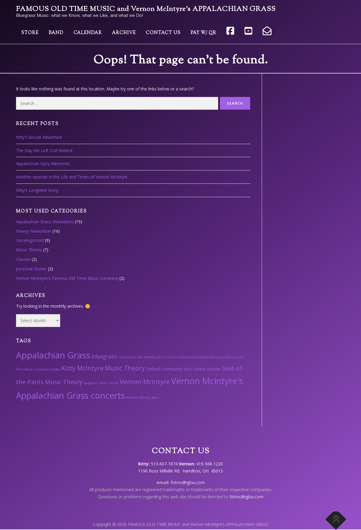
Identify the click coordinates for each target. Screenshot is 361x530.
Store (30, 33)
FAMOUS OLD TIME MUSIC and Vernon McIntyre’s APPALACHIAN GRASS (146, 9)
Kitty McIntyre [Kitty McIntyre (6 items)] (82, 368)
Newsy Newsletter (33, 231)
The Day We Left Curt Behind (44, 150)
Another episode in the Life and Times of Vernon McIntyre (71, 177)
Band (56, 33)
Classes (23, 259)
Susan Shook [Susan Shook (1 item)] (109, 383)
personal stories (31, 269)
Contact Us (163, 33)
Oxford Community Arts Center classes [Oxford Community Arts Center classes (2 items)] (183, 369)
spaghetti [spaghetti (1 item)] (91, 383)
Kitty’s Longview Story (37, 190)
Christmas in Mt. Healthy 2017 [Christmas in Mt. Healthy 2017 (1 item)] (141, 357)
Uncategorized (30, 240)
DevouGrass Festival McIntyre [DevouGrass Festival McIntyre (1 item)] (201, 357)
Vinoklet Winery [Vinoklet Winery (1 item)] (138, 397)
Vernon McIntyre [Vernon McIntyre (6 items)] (145, 381)
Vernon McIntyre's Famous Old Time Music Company (67, 278)
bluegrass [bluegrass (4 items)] (104, 356)
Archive (124, 33)
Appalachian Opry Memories (43, 163)
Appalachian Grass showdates (45, 221)
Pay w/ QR (203, 33)
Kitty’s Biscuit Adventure (39, 137)
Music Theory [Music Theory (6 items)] (125, 368)
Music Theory (29, 250)
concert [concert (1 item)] (171, 357)
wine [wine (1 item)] (155, 397)
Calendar (88, 33)
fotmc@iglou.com (188, 482)
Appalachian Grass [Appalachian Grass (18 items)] (53, 355)
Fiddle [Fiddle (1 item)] (55, 369)
